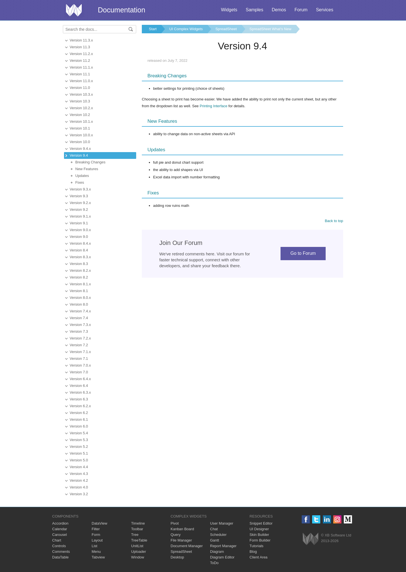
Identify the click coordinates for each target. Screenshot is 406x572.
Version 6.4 (79, 385)
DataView (99, 523)
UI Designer (259, 529)
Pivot (175, 523)
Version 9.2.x (80, 203)
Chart (56, 540)
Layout (97, 540)
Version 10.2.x (81, 108)
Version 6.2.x (80, 406)
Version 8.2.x (80, 270)
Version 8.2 (79, 277)
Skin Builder (259, 534)
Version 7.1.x (80, 352)
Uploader (138, 551)
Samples (254, 9)
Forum (300, 9)
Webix (310, 538)
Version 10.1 (80, 128)
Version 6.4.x (80, 379)
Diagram (217, 551)
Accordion (60, 523)
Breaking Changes (90, 162)
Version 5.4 (79, 433)
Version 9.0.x (80, 230)
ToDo (214, 563)
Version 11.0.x (81, 81)
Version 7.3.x (80, 325)
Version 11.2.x (81, 54)
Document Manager (187, 546)
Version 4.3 (79, 474)
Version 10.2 (80, 115)
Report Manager (223, 546)
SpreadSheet (226, 29)
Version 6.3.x (80, 392)
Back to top (334, 221)
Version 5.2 (79, 446)
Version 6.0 (79, 426)
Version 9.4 (79, 155)
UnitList (137, 546)
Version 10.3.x (81, 94)
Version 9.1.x (80, 216)
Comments (61, 551)
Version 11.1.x (81, 67)
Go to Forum (303, 253)
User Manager (221, 523)
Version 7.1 (79, 358)
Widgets (229, 9)
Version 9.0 (79, 237)
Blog (253, 551)
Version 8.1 (79, 291)
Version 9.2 (79, 209)
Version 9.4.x (80, 148)
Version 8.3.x (80, 257)
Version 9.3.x (80, 189)
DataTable (60, 557)
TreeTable (139, 540)
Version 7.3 (79, 331)
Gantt (214, 540)
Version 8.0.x (80, 297)
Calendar (59, 529)
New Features (86, 169)
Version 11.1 (80, 74)
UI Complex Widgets (185, 29)
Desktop (177, 557)
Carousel (59, 534)
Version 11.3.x (81, 40)
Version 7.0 (79, 372)
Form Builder (260, 540)
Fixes (79, 182)
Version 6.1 (79, 419)
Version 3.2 (79, 494)
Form (96, 534)
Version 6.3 (79, 399)
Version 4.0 (79, 487)
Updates (82, 176)
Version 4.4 (79, 467)
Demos (279, 9)
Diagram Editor (222, 557)
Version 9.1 (79, 223)
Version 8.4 (79, 250)
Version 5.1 (79, 453)
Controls (59, 546)
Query (175, 534)
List (94, 546)
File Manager (181, 540)
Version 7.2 (79, 345)
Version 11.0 (80, 88)
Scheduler (218, 534)
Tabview (98, 557)
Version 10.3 (80, 101)
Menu (96, 551)
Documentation (121, 10)
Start (152, 29)
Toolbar (137, 529)
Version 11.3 (80, 47)
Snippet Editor (261, 523)
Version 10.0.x (81, 135)
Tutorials (256, 546)
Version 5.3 (79, 440)
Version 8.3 (79, 264)
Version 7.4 (79, 318)
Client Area (259, 557)
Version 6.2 (79, 413)
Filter (96, 529)
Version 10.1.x (81, 121)
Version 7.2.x (80, 338)
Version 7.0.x (80, 365)
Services (324, 9)
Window (137, 557)
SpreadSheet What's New (270, 29)
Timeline (138, 523)
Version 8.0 (79, 304)
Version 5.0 (79, 460)
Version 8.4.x (80, 243)
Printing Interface (213, 106)
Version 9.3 (79, 196)
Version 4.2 (79, 480)
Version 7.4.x (80, 311)
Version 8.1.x (80, 284)
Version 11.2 (80, 60)
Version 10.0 (80, 142)
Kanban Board (182, 529)
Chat (214, 529)
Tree (134, 534)
